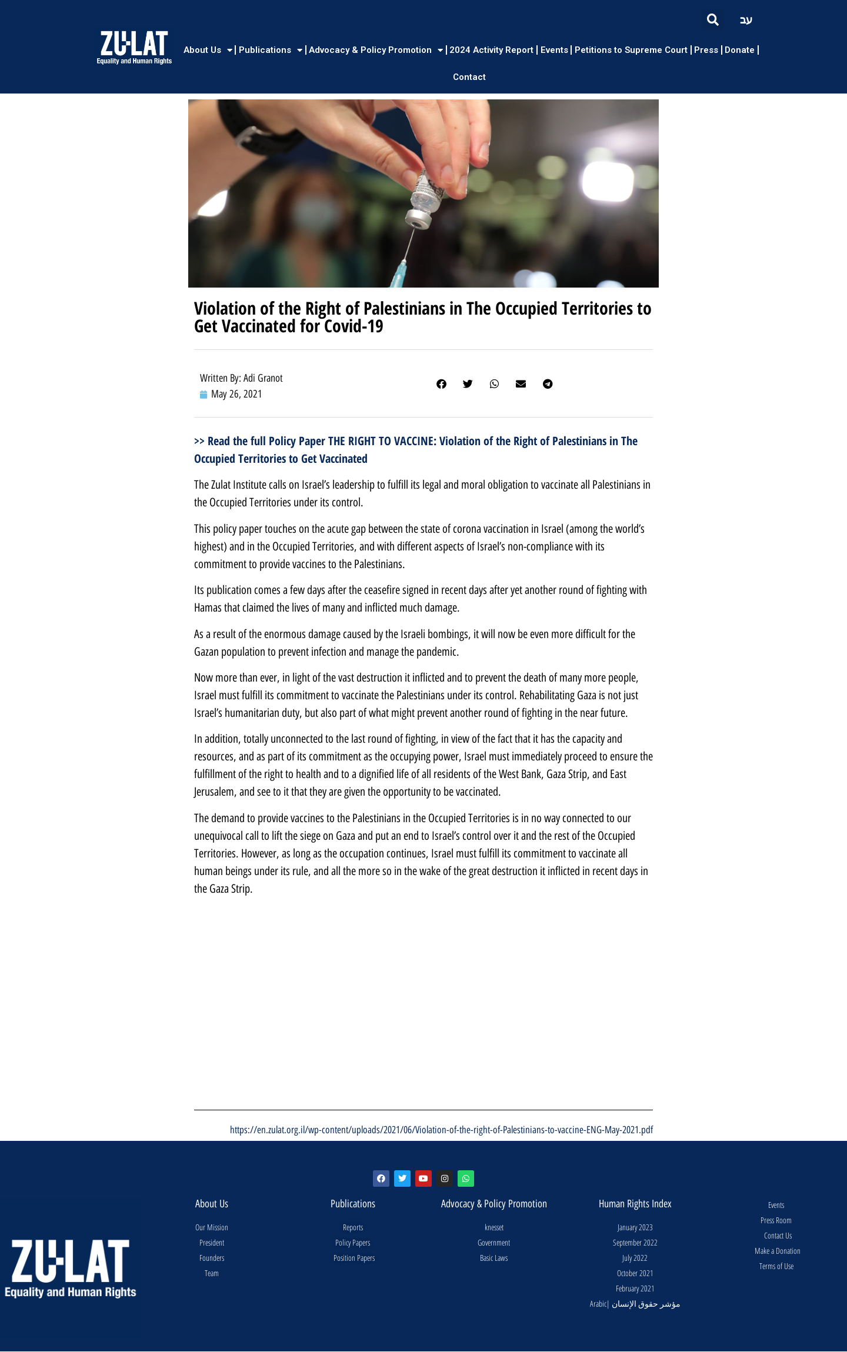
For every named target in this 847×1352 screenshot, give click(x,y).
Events (554, 50)
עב (746, 20)
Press (706, 50)
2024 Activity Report (491, 50)
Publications (270, 50)
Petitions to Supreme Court (631, 50)
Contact (469, 77)
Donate (740, 50)
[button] (712, 20)
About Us (208, 50)
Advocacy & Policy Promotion (376, 50)
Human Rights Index (635, 1203)
